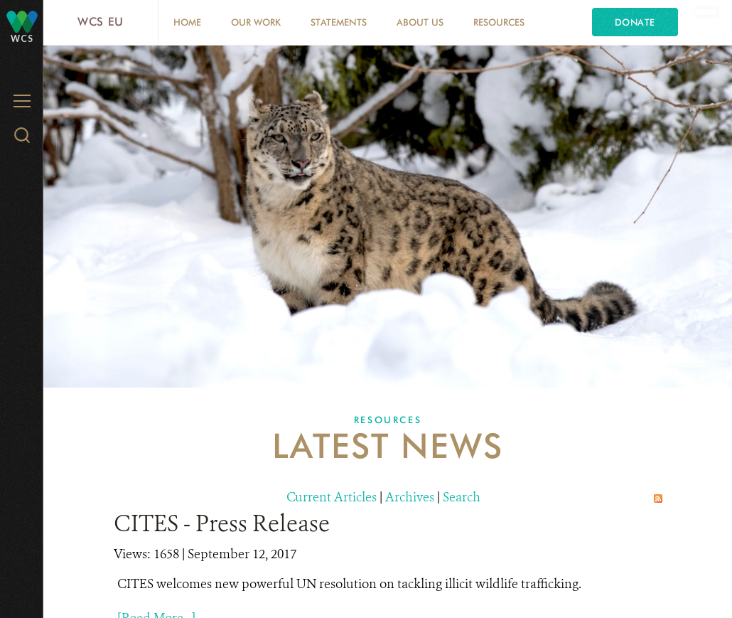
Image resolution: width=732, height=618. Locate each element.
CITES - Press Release (222, 523)
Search (461, 497)
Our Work (256, 22)
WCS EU (100, 21)
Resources (498, 22)
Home (187, 22)
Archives (409, 497)
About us (420, 22)
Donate (635, 22)
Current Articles (331, 497)
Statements (339, 22)
